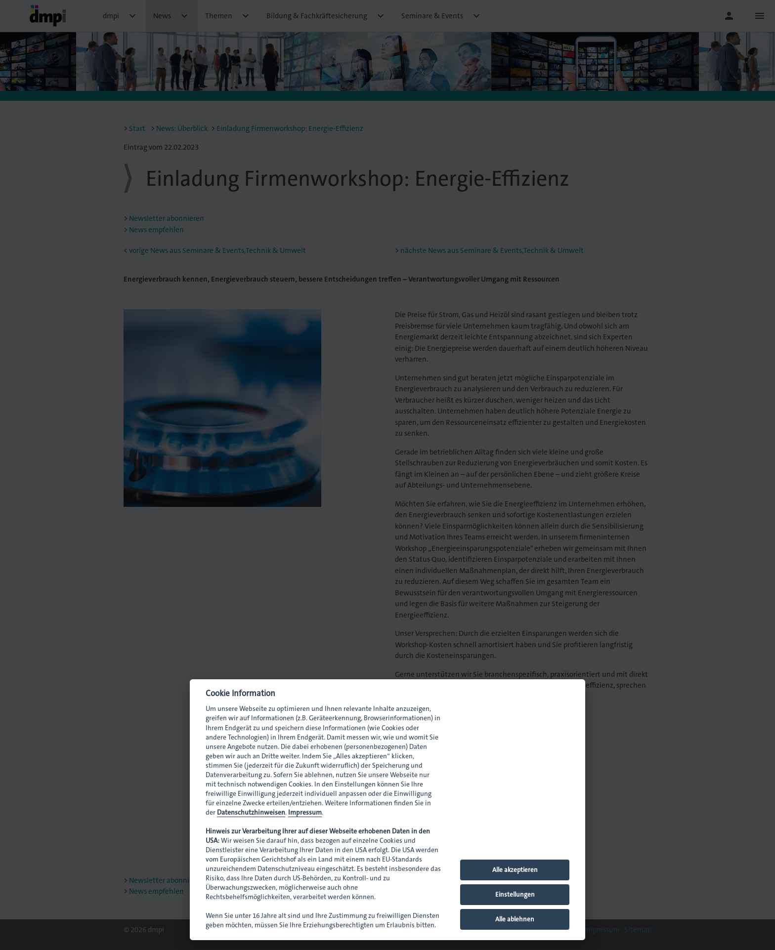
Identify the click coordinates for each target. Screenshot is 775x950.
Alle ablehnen (514, 919)
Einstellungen (515, 894)
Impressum (305, 812)
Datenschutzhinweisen (251, 812)
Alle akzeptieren (515, 870)
